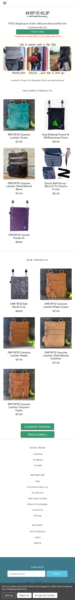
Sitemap (37, 515)
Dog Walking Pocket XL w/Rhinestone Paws (56, 136)
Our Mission (38, 492)
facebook (37, 454)
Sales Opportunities (37, 498)
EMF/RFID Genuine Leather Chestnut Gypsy (19, 407)
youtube (37, 465)
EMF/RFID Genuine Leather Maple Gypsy (56, 305)
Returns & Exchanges (37, 504)
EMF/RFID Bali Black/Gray (19, 305)
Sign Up (37, 542)
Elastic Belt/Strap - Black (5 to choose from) (56, 186)
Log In (38, 537)
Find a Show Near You (37, 487)
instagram (37, 459)
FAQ (37, 481)
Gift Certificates (37, 531)
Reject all (24, 595)
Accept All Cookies (45, 595)
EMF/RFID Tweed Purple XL (19, 236)
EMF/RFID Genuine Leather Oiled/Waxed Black (19, 186)
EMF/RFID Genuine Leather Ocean (19, 136)
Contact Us (37, 509)
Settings (9, 595)
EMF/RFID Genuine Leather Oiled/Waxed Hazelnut (56, 355)
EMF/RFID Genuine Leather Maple (19, 354)
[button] (37, 31)
